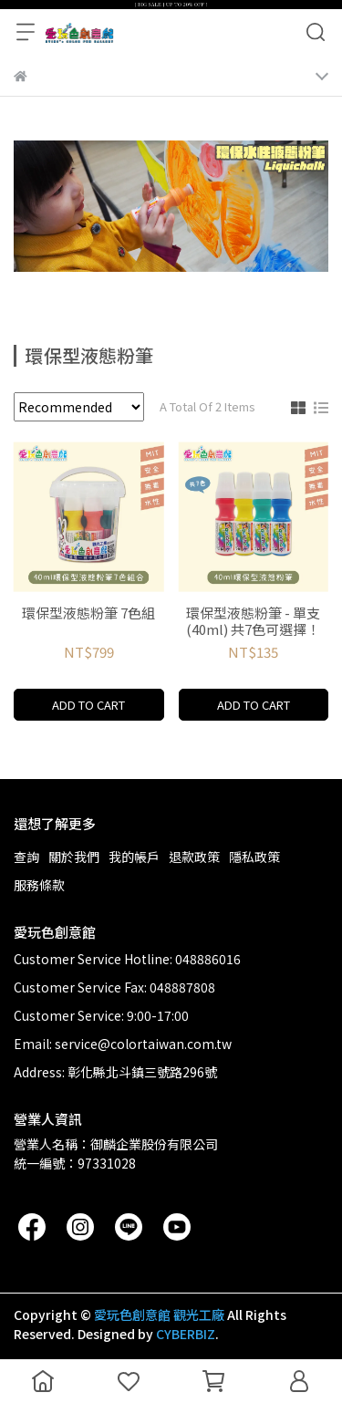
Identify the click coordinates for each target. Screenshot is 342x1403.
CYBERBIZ (185, 1334)
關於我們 (73, 856)
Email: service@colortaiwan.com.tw (123, 1043)
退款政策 (194, 856)
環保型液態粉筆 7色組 (88, 613)
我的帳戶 (134, 856)
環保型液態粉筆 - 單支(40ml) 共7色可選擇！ (253, 621)
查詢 (26, 856)
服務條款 (39, 885)
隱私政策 (254, 856)
